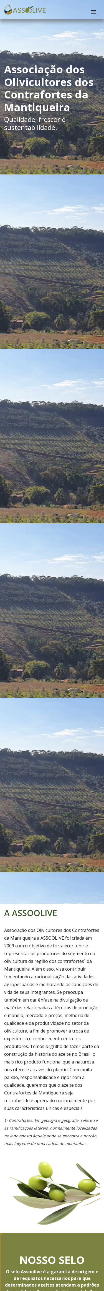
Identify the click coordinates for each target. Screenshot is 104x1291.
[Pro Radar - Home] (25, 9)
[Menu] (93, 12)
